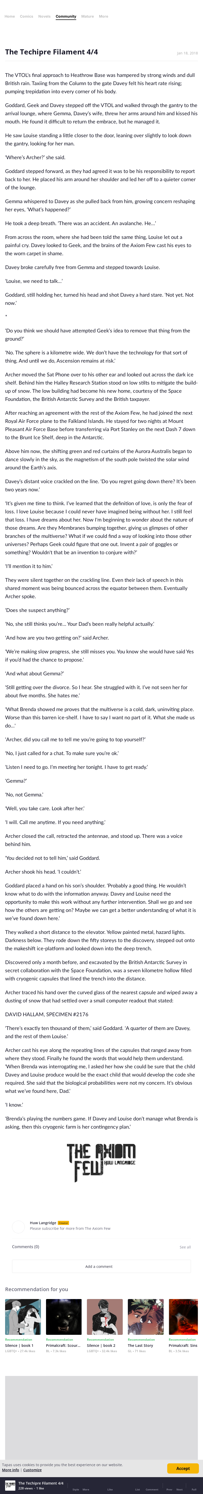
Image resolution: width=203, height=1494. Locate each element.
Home (10, 16)
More (105, 16)
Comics (26, 16)
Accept (183, 1468)
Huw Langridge (43, 1223)
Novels (44, 16)
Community (66, 16)
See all (185, 1247)
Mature (87, 16)
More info (10, 1469)
